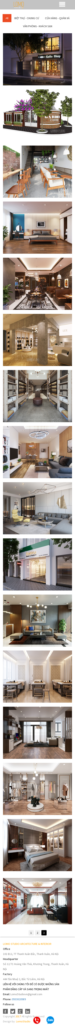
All (7, 18)
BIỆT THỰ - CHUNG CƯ (26, 18)
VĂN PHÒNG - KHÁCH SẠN (37, 26)
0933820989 (19, 999)
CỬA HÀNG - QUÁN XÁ (57, 18)
